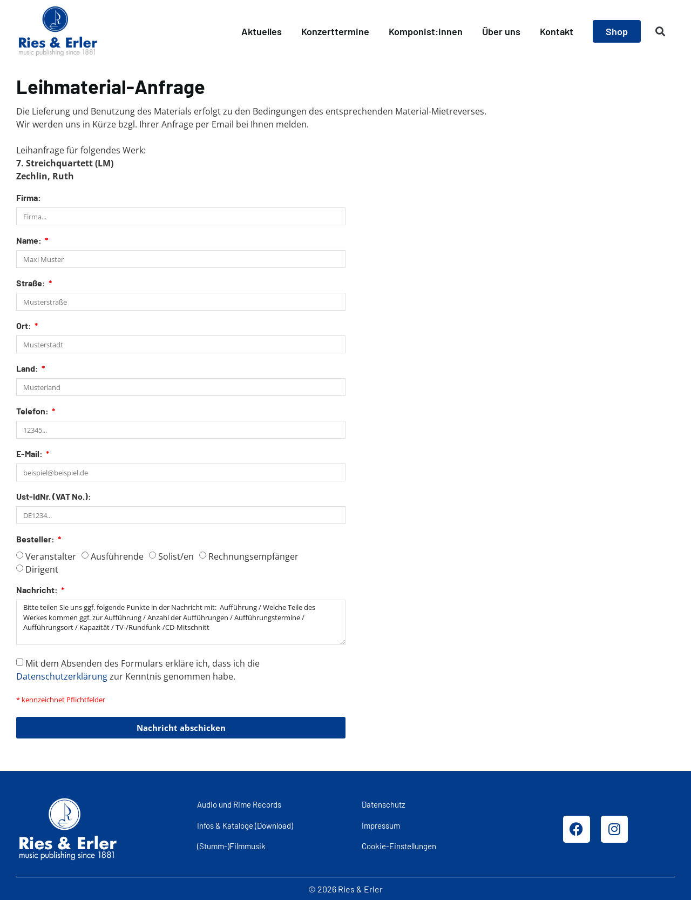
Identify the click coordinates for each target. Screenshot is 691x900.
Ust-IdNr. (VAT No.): (53, 496)
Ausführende (117, 556)
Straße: (31, 283)
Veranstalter (50, 556)
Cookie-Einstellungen (399, 845)
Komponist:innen (426, 31)
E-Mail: (30, 454)
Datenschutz (383, 804)
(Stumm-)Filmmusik (231, 845)
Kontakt (556, 31)
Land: (28, 368)
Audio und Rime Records (239, 804)
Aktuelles (261, 31)
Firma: (28, 198)
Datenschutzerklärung (61, 676)
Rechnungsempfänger (253, 556)
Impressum (381, 825)
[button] (660, 32)
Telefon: (33, 411)
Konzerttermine (335, 31)
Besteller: (36, 539)
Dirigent (41, 569)
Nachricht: (37, 590)
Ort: (24, 326)
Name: (29, 240)
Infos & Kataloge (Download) (245, 825)
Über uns (501, 31)
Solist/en (176, 556)
